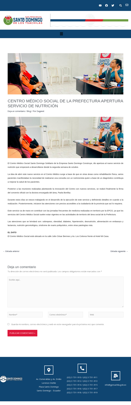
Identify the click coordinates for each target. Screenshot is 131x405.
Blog (30, 111)
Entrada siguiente (118, 251)
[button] (120, 5)
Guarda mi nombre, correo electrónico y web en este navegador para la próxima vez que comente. (57, 328)
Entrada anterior (12, 251)
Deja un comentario (17, 111)
